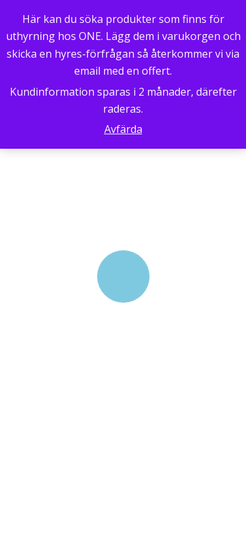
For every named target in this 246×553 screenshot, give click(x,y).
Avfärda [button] (123, 129)
